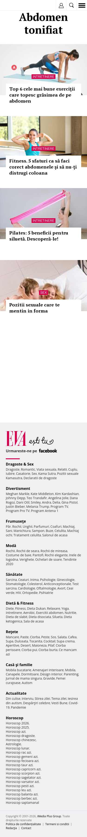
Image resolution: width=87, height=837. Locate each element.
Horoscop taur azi (19, 765)
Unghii (27, 526)
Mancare (12, 637)
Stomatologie (16, 584)
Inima (34, 579)
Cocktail (49, 641)
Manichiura (21, 530)
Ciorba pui (29, 650)
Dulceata (21, 641)
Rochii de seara (27, 551)
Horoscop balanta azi (22, 794)
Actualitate (16, 693)
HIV (18, 592)
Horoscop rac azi (18, 752)
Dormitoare (30, 674)
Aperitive (12, 645)
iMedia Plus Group (49, 816)
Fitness (20, 608)
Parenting (71, 674)
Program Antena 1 (44, 510)
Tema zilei (58, 698)
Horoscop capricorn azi (23, 769)
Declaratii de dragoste (40, 478)
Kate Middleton (42, 494)
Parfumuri (41, 526)
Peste (45, 637)
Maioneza (39, 645)
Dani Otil (22, 502)
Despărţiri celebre (36, 703)
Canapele (13, 674)
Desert (26, 645)
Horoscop (14, 717)
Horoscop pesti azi (20, 786)
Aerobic (29, 612)
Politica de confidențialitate (23, 824)
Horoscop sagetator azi (23, 777)
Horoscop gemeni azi (22, 756)
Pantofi (37, 555)
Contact (26, 828)
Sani (9, 530)
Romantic (28, 469)
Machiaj (69, 526)
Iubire (10, 473)
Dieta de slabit (16, 617)
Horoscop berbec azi (21, 798)
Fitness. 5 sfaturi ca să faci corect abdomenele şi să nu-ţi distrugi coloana (43, 167)
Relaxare (53, 608)
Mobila (70, 670)
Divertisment (18, 488)
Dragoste (12, 469)
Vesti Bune (60, 703)
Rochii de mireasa (54, 551)
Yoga (65, 608)
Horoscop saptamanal (22, 802)
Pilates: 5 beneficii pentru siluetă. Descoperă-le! (38, 236)
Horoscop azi (16, 731)
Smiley (36, 502)
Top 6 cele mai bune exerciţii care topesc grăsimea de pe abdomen (42, 95)
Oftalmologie (46, 588)
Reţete (12, 631)
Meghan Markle (17, 494)
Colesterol (34, 584)
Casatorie (23, 473)
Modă (11, 545)
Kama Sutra (47, 473)
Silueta (57, 617)
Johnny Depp (15, 498)
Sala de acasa (33, 621)
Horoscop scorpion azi (22, 773)
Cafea (72, 637)
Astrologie (13, 744)
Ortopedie (30, 592)
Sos (53, 637)
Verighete (26, 559)
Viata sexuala (46, 469)
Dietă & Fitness (20, 603)
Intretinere (43, 76)
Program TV (59, 506)
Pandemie (18, 707)
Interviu (27, 698)
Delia (56, 502)
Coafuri (55, 526)
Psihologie (48, 579)
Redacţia (11, 828)
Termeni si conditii (57, 824)
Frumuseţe (16, 521)
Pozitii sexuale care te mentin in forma (34, 308)
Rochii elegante (56, 555)
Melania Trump (37, 506)
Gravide (49, 678)
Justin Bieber (15, 506)
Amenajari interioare (48, 670)
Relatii (62, 469)
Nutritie (70, 612)
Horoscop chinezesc (21, 740)
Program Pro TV (18, 510)
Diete (10, 608)
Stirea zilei (42, 698)
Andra (46, 502)
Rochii (16, 526)
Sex (43, 292)
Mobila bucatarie (18, 670)
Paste (24, 637)
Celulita (60, 530)
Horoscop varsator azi (22, 781)
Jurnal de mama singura (24, 678)
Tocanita (35, 641)
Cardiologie (26, 588)
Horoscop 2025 (17, 727)
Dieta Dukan (36, 608)
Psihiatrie (46, 592)
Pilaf (51, 645)
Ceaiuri (23, 579)
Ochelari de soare (48, 559)
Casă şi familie (19, 664)
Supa (9, 641)
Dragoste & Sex (20, 464)
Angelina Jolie (58, 498)
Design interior (51, 674)
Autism (27, 683)
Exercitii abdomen (49, 612)
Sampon (38, 530)
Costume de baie (18, 555)
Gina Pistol (69, 502)
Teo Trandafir (36, 498)
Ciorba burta (48, 650)
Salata (62, 637)
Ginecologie (65, 579)
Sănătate (14, 574)
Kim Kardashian (67, 494)
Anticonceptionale (57, 584)
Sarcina (11, 579)
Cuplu (72, 469)
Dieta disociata (40, 617)
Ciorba (35, 637)
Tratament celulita (27, 535)
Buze (49, 530)
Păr (8, 526)
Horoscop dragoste (20, 735)
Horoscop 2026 (17, 723)
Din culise (13, 698)
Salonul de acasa (55, 535)
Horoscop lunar (17, 748)
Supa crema (66, 641)
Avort (61, 588)
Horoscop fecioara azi (22, 761)
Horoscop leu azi (18, 790)
